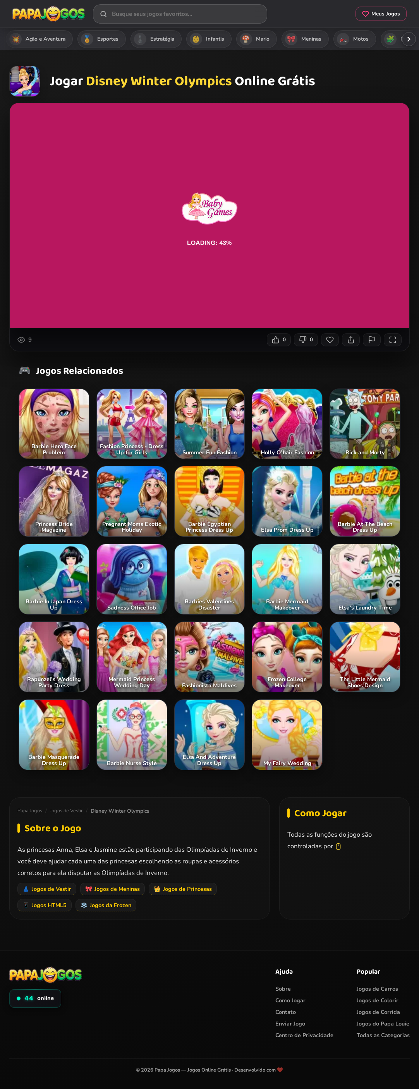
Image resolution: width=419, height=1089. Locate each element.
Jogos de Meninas (112, 889)
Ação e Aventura (37, 39)
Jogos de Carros (377, 989)
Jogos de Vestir (66, 810)
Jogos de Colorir (377, 1000)
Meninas (303, 39)
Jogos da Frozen (106, 905)
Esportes (99, 39)
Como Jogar (290, 1000)
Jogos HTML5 (44, 905)
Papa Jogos (29, 810)
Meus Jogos (381, 13)
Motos (353, 39)
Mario (255, 39)
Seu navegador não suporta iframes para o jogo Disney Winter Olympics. (209, 215)
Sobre (283, 989)
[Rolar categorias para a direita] (409, 39)
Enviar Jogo (290, 1023)
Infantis (207, 39)
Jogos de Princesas (183, 889)
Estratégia (154, 39)
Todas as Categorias (383, 1035)
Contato (285, 1012)
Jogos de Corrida (378, 1012)
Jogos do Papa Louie (383, 1023)
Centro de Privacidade (304, 1035)
